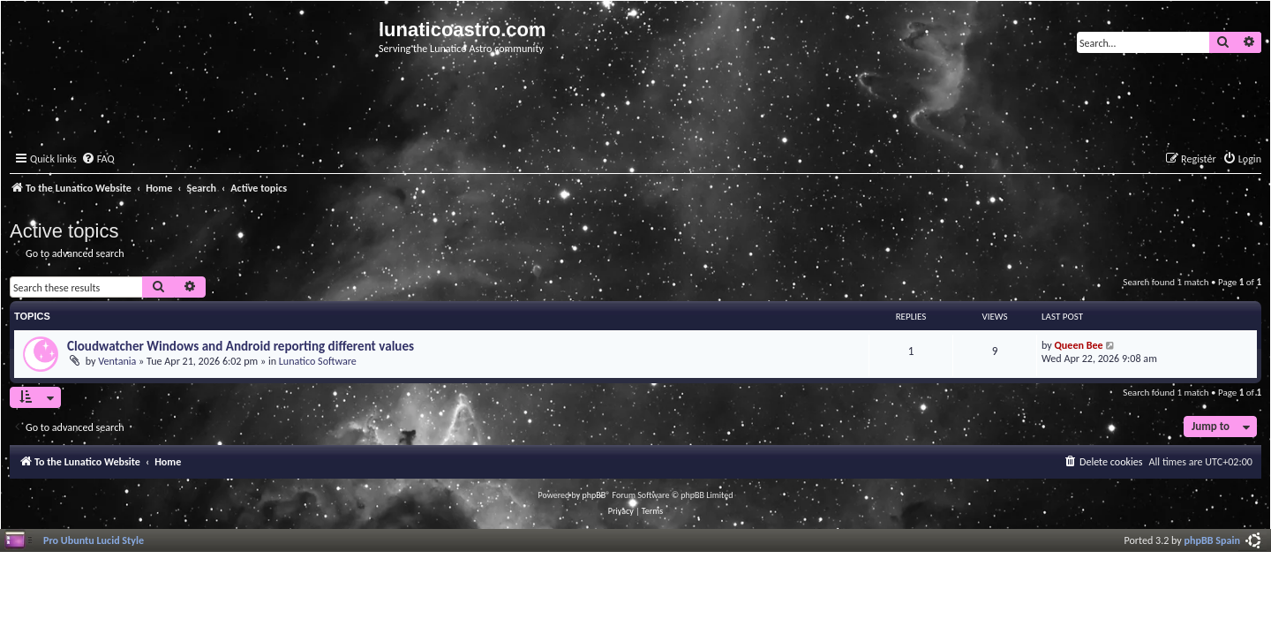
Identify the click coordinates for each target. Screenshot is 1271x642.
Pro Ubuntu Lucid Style (93, 540)
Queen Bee (1079, 344)
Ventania (117, 360)
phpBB (594, 495)
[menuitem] (98, 159)
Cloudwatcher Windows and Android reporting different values (240, 346)
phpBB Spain (1212, 540)
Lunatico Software (318, 360)
